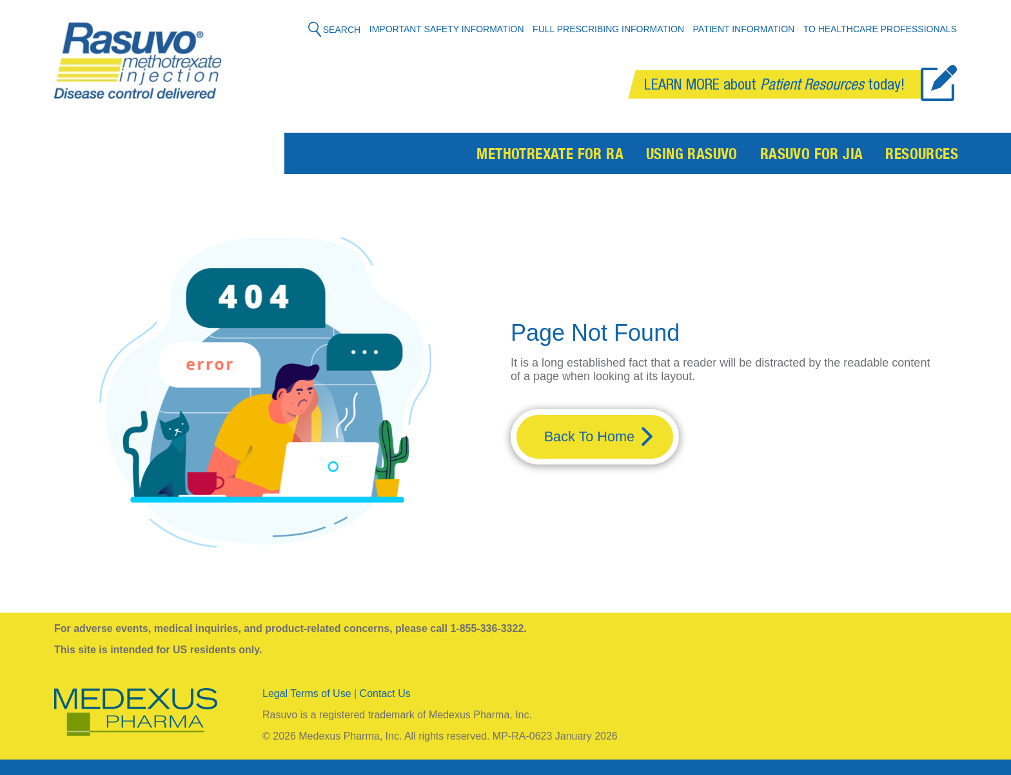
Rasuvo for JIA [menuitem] (811, 156)
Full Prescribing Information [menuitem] (608, 29)
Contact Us (385, 693)
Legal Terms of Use (306, 693)
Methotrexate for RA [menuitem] (549, 156)
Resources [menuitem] (921, 156)
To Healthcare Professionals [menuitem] (880, 29)
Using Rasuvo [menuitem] (692, 156)
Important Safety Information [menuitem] (446, 29)
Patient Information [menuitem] (744, 29)
